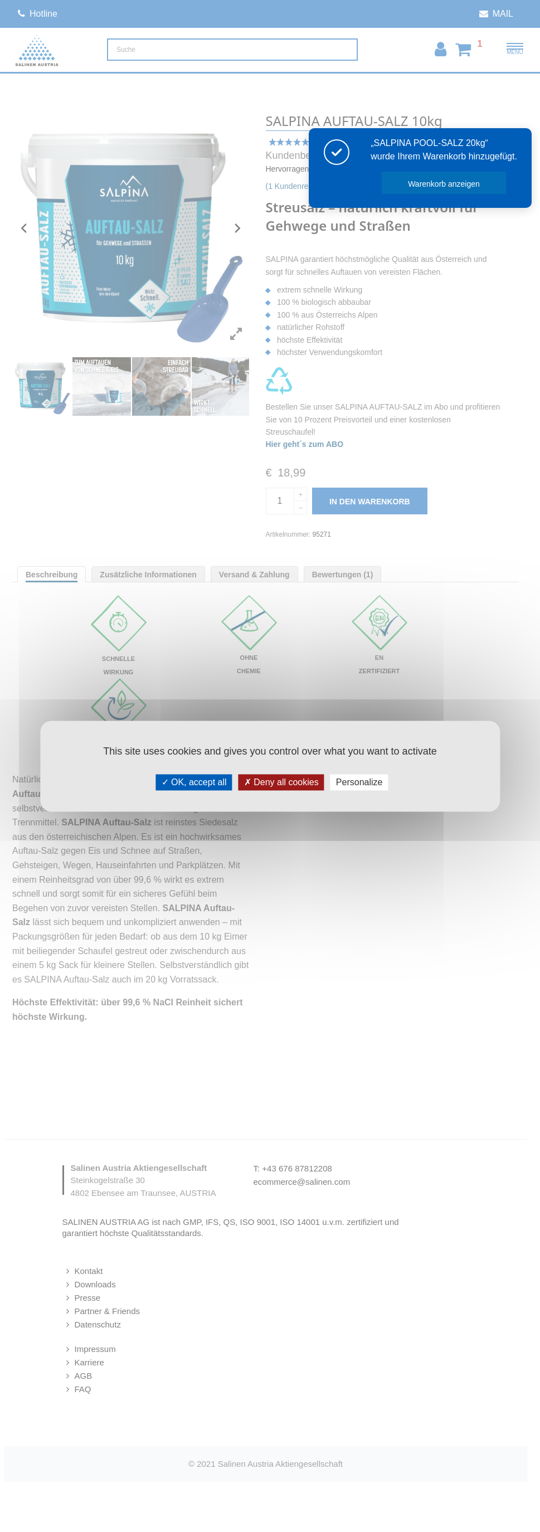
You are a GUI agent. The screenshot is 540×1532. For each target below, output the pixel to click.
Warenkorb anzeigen (448, 183)
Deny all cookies (281, 782)
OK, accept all (194, 782)
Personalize (359, 782)
